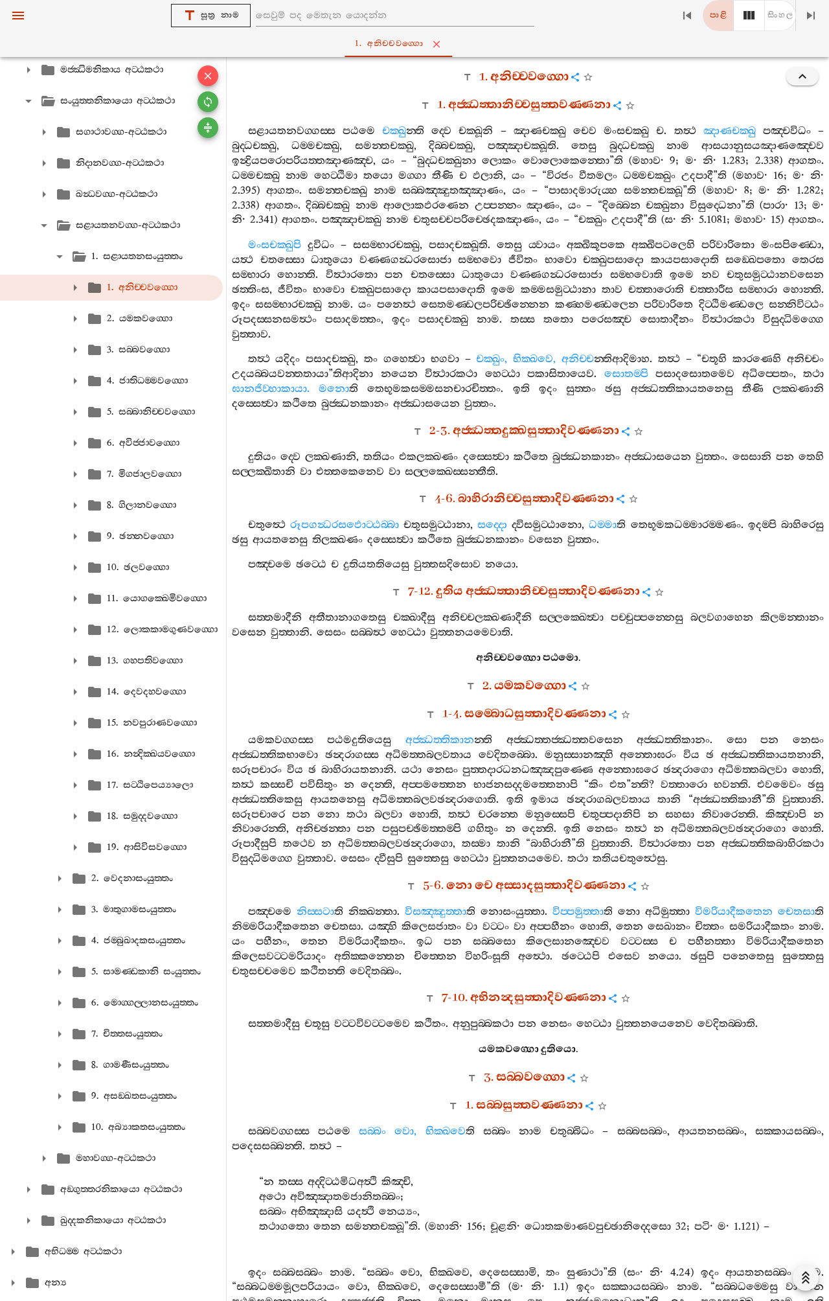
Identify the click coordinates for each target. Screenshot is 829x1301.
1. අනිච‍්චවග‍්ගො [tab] (417, 44)
